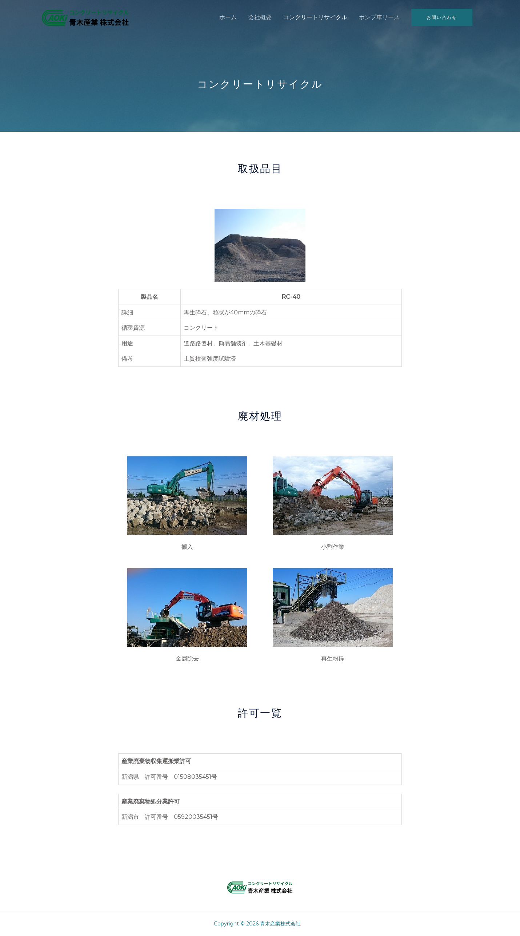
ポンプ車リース (379, 17)
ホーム (228, 17)
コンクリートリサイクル (315, 17)
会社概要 (260, 17)
